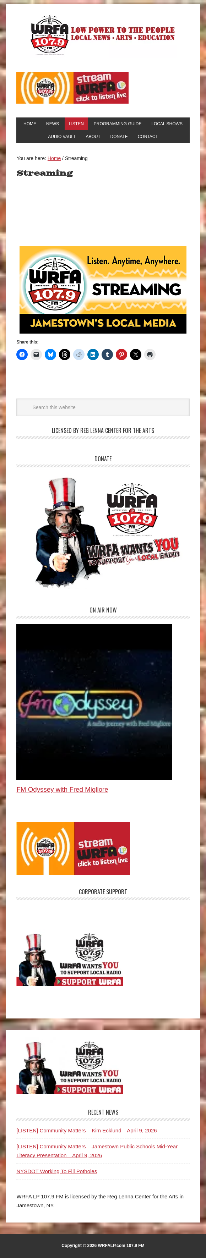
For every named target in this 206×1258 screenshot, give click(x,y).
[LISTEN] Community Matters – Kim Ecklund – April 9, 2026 (86, 1130)
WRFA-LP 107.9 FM (103, 34)
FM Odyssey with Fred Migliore (62, 789)
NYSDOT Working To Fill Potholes (56, 1171)
